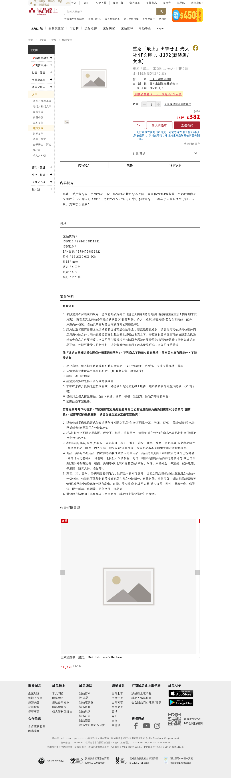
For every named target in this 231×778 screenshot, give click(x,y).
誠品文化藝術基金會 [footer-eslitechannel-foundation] (92, 725)
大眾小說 (38, 111)
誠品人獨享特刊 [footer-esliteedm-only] (142, 698)
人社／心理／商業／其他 (41, 182)
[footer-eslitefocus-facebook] (136, 725)
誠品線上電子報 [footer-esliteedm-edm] (142, 693)
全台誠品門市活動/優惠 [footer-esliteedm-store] (147, 702)
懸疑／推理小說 (42, 101)
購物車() (197, 2)
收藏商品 (151, 2)
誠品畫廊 (127, 28)
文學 (54, 40)
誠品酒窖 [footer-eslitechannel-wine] (85, 720)
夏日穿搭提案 (131, 19)
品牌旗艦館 (56, 28)
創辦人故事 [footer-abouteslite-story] (35, 698)
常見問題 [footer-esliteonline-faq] (58, 693)
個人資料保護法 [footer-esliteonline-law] (62, 711)
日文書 (42, 40)
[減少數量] (144, 104)
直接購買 (187, 125)
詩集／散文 (39, 139)
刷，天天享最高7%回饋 (158, 94)
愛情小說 (38, 117)
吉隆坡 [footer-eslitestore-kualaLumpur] (116, 725)
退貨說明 (176, 165)
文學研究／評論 (42, 144)
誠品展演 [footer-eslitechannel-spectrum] (85, 711)
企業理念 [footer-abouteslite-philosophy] (34, 693)
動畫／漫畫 (38, 72)
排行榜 (74, 28)
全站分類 (37, 28)
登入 (74, 2)
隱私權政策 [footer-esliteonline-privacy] (59, 707)
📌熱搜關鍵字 (40, 58)
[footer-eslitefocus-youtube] (146, 725)
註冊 (86, 3)
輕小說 (37, 150)
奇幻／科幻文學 (42, 106)
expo (160, 28)
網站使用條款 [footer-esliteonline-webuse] (60, 702)
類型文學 (38, 133)
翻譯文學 (67, 40)
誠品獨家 (109, 28)
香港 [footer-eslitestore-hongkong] (115, 711)
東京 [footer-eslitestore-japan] (115, 720)
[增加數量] (158, 104)
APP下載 (101, 2)
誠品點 (181, 2)
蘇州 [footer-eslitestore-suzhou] (115, 716)
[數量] (151, 104)
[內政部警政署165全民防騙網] (185, 719)
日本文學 (38, 122)
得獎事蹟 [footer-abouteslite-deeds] (34, 711)
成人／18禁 (40, 155)
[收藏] (139, 125)
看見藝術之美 (112, 19)
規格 (130, 165)
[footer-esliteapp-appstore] (181, 693)
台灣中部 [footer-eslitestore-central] (117, 698)
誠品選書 (91, 28)
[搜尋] (110, 11)
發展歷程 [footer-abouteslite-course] (34, 707)
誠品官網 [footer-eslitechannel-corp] (85, 693)
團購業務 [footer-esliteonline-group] (34, 731)
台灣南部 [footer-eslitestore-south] (117, 702)
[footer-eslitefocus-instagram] (157, 725)
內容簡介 (84, 165)
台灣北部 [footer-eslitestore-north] (117, 693)
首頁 (31, 40)
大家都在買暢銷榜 (74, 19)
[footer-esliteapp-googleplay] (181, 702)
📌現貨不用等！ (41, 65)
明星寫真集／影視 (41, 79)
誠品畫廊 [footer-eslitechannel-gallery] (85, 707)
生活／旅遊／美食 (41, 174)
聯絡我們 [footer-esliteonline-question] (58, 698)
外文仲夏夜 (149, 19)
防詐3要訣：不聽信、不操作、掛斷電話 (50, 3)
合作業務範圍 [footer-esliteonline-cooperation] (36, 726)
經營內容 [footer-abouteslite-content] (34, 702)
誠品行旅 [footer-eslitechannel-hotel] (85, 716)
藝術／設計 (38, 167)
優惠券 (167, 2)
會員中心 (118, 2)
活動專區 (145, 28)
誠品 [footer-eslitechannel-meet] (85, 697)
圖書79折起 (94, 19)
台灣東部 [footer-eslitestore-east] (117, 707)
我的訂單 (134, 2)
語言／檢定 (38, 87)
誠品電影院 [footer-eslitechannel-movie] (86, 702)
